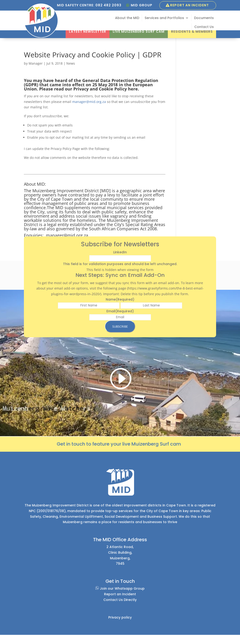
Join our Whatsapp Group (120, 588)
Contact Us (204, 27)
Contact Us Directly (120, 599)
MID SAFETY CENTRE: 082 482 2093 (89, 5)
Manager (36, 63)
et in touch (72, 444)
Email (120, 311)
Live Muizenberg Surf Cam (139, 31)
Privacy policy (120, 617)
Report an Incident (189, 5)
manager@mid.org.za (89, 101)
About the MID (127, 18)
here (133, 89)
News (70, 63)
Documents (204, 18)
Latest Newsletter (87, 31)
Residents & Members (192, 31)
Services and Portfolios (164, 18)
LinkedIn (120, 252)
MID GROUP (141, 5)
